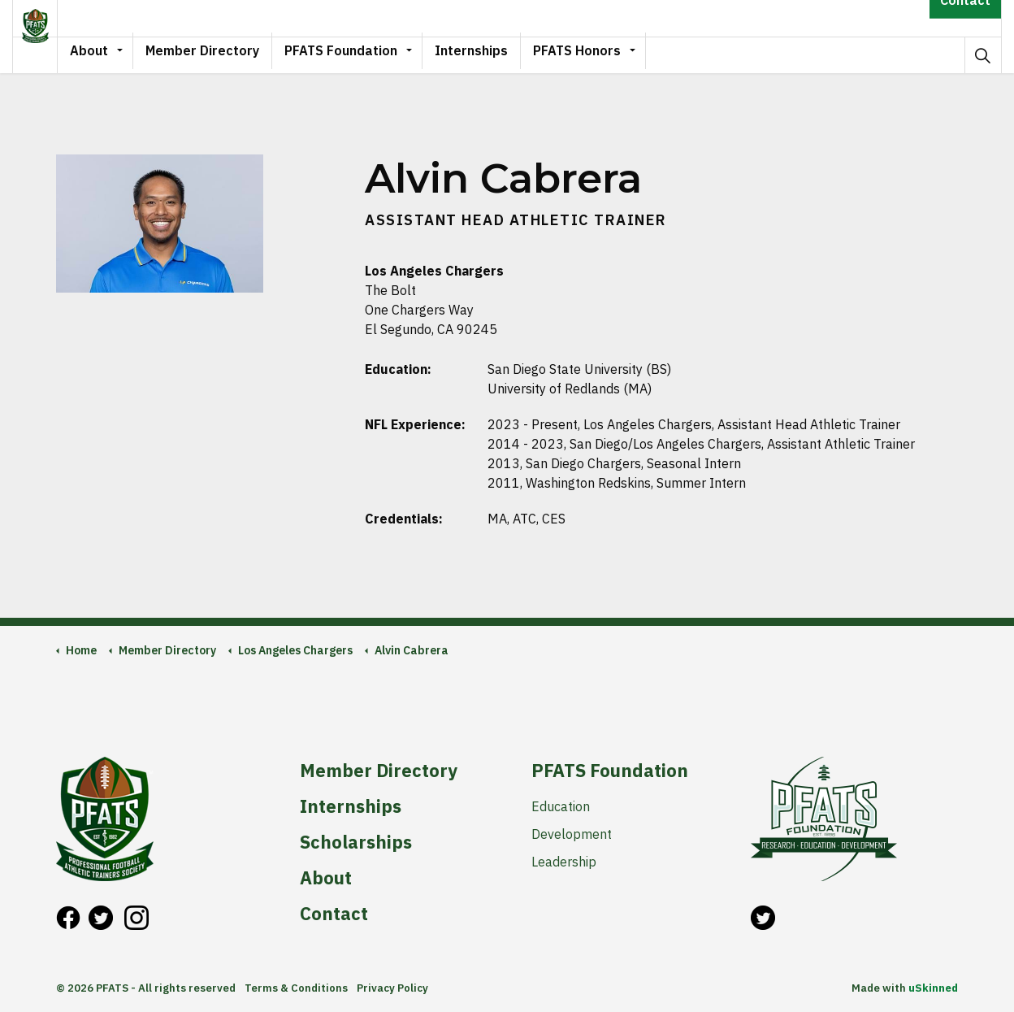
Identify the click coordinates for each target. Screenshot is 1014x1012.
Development (571, 834)
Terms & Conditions (296, 988)
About (115, 54)
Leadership (563, 861)
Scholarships (356, 842)
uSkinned (933, 988)
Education (560, 806)
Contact (965, 18)
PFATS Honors (603, 54)
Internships (497, 54)
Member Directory (228, 54)
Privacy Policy (392, 988)
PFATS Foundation (366, 54)
